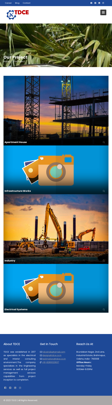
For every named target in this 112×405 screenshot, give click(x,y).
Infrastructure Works (18, 190)
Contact (26, 3)
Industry (10, 260)
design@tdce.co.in (52, 355)
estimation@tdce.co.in (54, 358)
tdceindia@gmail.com (54, 351)
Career (8, 3)
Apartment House (16, 142)
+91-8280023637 (50, 362)
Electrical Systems (16, 309)
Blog (17, 3)
